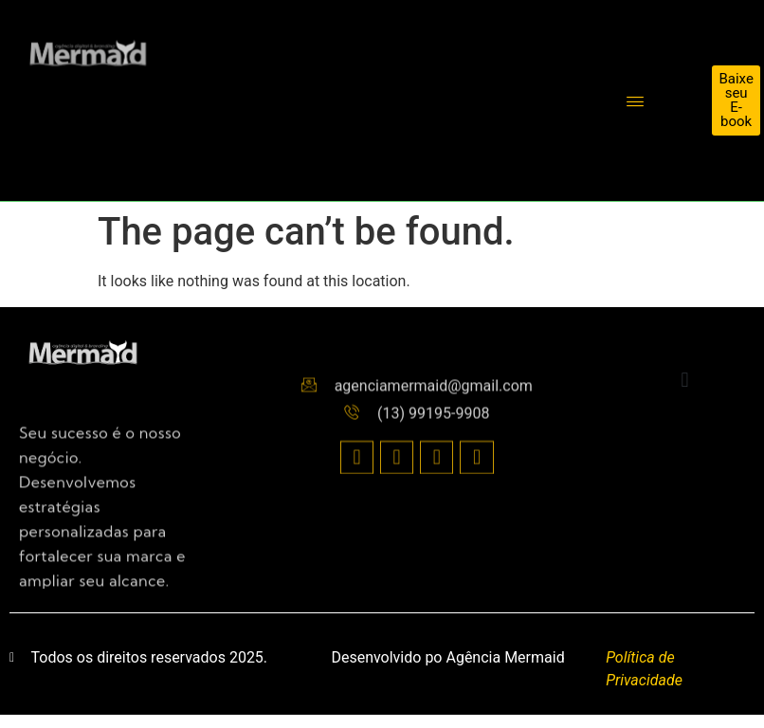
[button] (685, 380)
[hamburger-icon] (634, 103)
